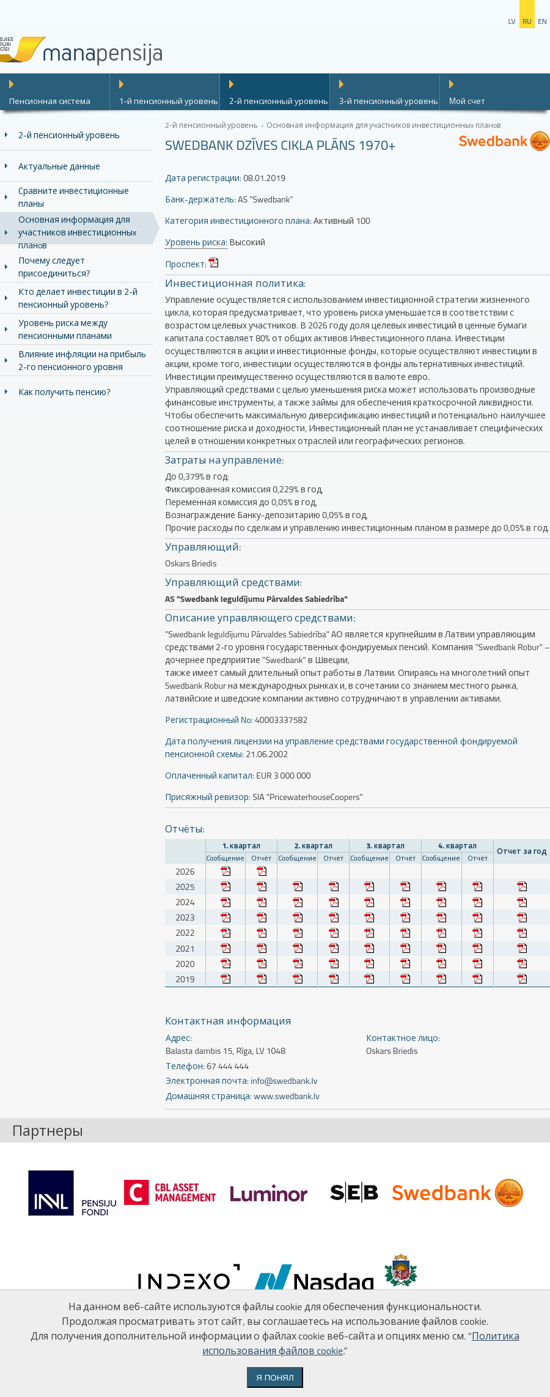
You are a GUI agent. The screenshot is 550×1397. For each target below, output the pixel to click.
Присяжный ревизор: (208, 796)
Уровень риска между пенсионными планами (65, 329)
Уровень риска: (196, 242)
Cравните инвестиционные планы (73, 197)
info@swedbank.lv (284, 1080)
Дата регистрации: (203, 177)
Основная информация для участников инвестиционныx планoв (77, 232)
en (542, 21)
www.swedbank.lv (287, 1095)
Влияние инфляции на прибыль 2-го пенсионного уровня (82, 360)
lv (511, 21)
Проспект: (186, 264)
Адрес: (179, 1037)
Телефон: (185, 1065)
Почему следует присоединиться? (54, 267)
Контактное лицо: (403, 1037)
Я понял (274, 1377)
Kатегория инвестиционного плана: (238, 220)
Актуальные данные (59, 166)
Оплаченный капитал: (209, 775)
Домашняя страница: (209, 1095)
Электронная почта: (207, 1080)
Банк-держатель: (200, 199)
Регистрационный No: (209, 719)
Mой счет (467, 101)
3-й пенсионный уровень (388, 101)
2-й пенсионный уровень (278, 101)
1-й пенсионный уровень (168, 101)
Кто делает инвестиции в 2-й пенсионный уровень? (78, 298)
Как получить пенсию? (64, 391)
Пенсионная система (49, 101)
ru (527, 21)
